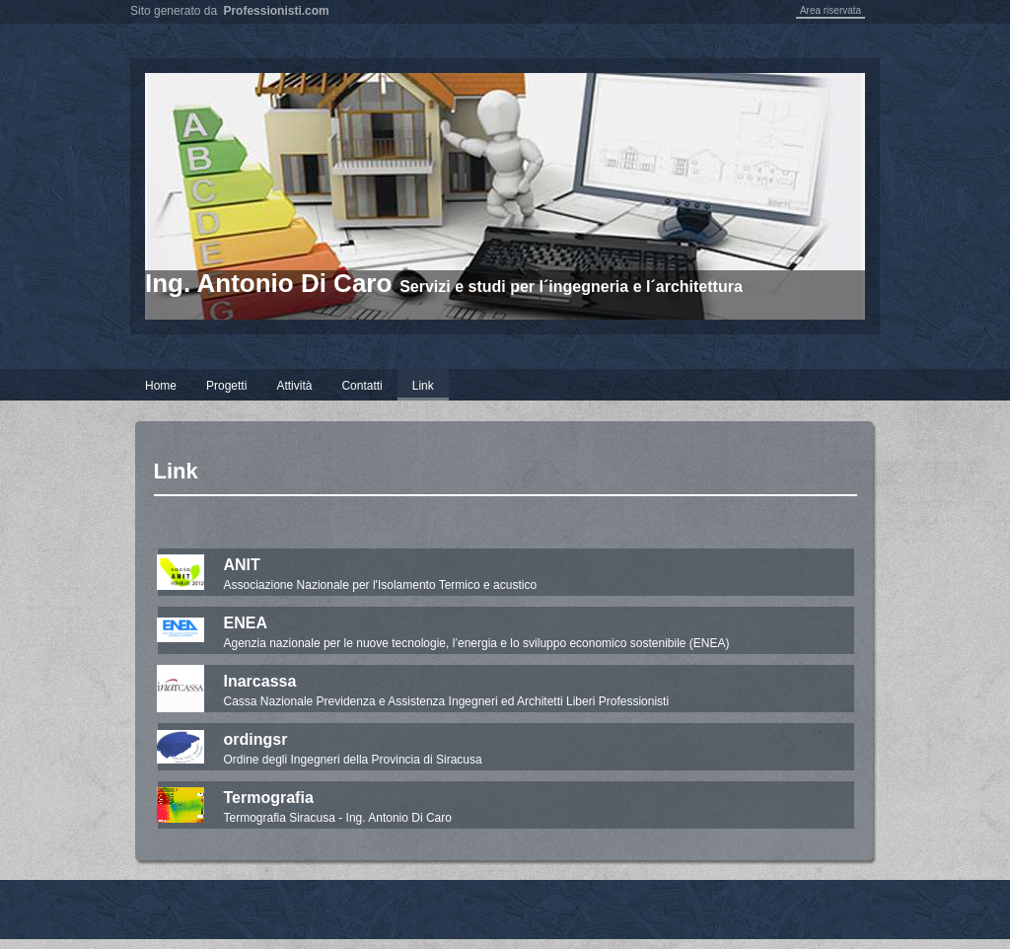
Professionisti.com (275, 11)
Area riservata (830, 10)
